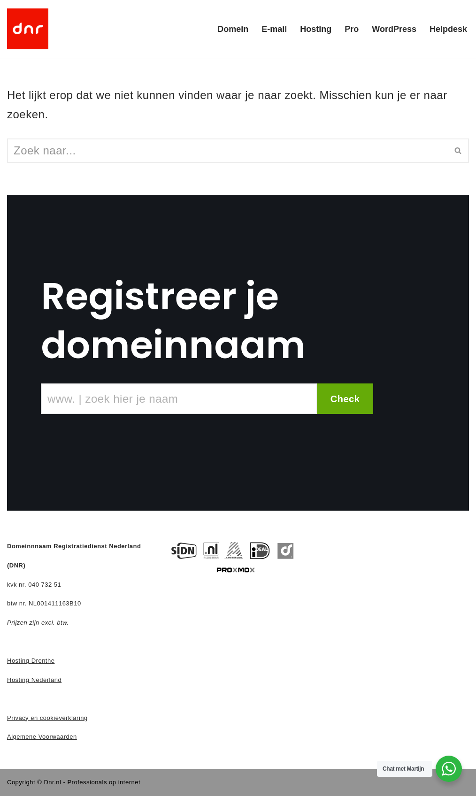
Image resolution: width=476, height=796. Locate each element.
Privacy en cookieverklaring (47, 717)
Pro (352, 29)
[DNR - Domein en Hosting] (27, 28)
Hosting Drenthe (30, 660)
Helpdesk (448, 29)
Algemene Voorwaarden (42, 736)
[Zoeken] (227, 150)
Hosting (315, 29)
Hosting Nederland (34, 679)
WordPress (394, 29)
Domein (232, 29)
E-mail (274, 29)
